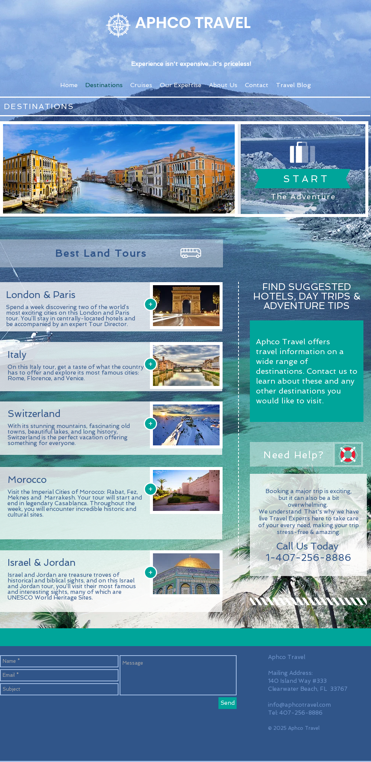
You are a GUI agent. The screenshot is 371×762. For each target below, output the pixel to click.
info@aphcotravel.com (299, 704)
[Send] (227, 703)
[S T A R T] (305, 179)
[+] (150, 304)
